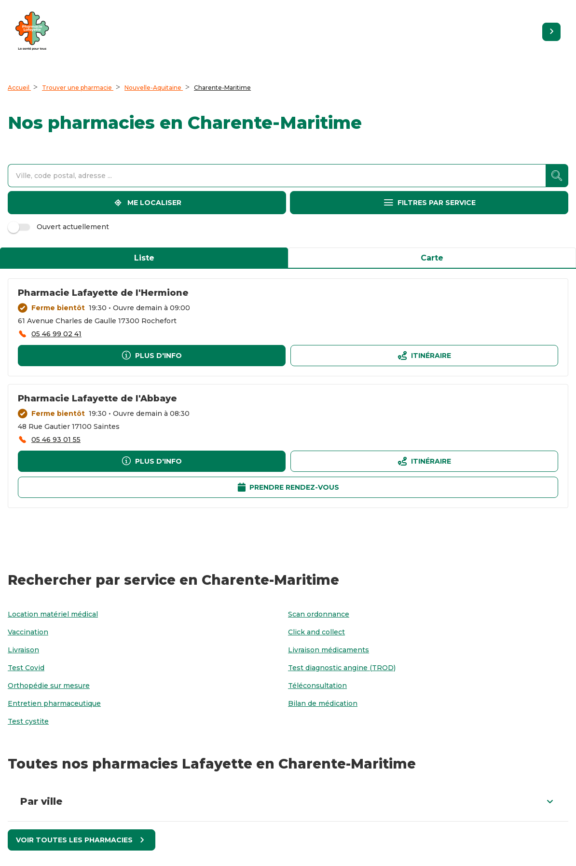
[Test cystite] (28, 721)
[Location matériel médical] (53, 614)
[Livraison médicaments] (328, 650)
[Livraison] (23, 650)
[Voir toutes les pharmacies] (81, 840)
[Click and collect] (316, 632)
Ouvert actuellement (60, 226)
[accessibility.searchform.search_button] (557, 175)
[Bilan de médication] (322, 704)
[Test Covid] (26, 668)
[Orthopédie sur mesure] (49, 686)
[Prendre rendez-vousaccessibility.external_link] (288, 487)
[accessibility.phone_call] (50, 334)
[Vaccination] (28, 632)
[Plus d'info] (152, 355)
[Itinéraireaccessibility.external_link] (424, 355)
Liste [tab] (144, 257)
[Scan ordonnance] (318, 614)
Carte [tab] (432, 257)
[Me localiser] (147, 202)
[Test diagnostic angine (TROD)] (342, 668)
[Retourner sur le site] (551, 32)
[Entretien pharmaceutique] (54, 704)
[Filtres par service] (429, 202)
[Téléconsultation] (317, 686)
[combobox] (277, 175)
